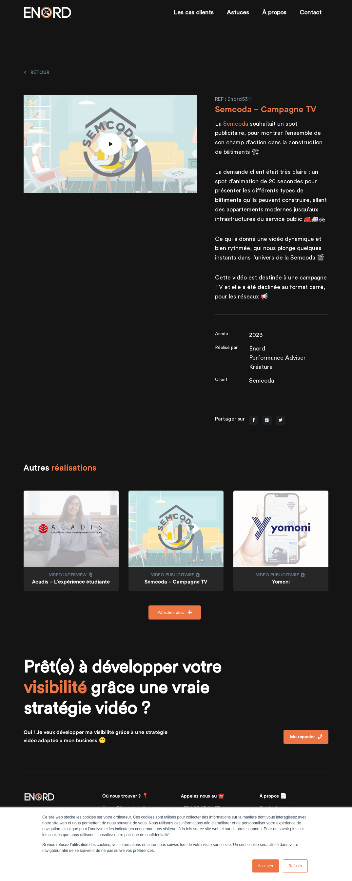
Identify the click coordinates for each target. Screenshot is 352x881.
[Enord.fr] (47, 12)
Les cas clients (194, 12)
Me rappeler (306, 736)
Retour (36, 72)
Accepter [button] (265, 866)
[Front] (39, 796)
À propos (274, 12)
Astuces (238, 12)
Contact (311, 12)
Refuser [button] (295, 866)
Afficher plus (175, 612)
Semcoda (235, 123)
